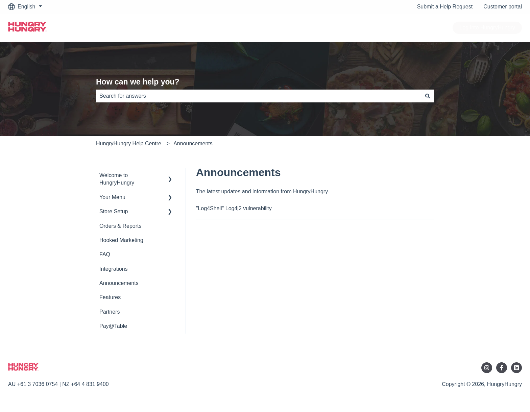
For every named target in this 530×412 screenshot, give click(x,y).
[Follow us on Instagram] (486, 367)
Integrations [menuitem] (113, 269)
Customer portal (502, 6)
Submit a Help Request (445, 6)
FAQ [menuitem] (104, 254)
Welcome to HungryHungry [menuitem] (116, 179)
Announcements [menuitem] (119, 283)
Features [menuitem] (110, 297)
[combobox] (258, 96)
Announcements (193, 143)
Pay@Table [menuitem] (113, 326)
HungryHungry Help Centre (128, 143)
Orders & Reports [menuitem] (120, 226)
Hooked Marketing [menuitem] (121, 240)
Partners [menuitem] (109, 312)
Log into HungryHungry (487, 27)
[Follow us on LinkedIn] (516, 367)
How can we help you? (137, 81)
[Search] (427, 96)
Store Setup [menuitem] (113, 211)
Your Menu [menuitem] (112, 197)
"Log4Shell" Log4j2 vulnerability (234, 208)
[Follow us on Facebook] (501, 367)
